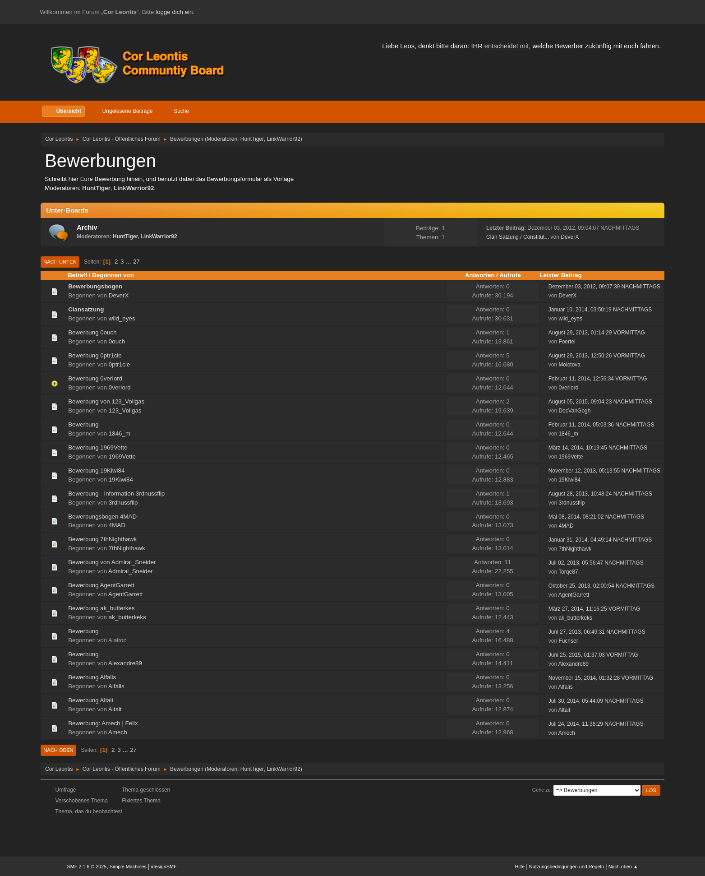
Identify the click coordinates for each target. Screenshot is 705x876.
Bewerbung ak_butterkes (101, 608)
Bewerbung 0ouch (92, 332)
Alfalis (116, 686)
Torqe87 (568, 572)
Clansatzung (86, 309)
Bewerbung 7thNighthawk (102, 539)
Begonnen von (117, 275)
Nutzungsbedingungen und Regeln (566, 866)
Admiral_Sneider (130, 571)
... (129, 261)
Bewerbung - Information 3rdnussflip (116, 493)
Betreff (77, 275)
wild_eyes (122, 318)
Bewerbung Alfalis (92, 677)
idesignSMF (164, 866)
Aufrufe (510, 275)
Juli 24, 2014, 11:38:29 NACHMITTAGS (596, 724)
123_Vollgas (125, 410)
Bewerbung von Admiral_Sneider (112, 562)
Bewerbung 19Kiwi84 (96, 470)
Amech (117, 732)
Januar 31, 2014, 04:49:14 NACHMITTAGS (600, 540)
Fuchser (568, 641)
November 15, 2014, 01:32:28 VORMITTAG (600, 678)
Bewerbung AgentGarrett (101, 585)
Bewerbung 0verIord (95, 378)
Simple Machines (128, 866)
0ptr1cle (119, 364)
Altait (115, 709)
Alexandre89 (125, 663)
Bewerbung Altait (90, 700)
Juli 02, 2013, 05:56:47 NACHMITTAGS (596, 563)
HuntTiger (252, 139)
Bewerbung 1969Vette (97, 447)
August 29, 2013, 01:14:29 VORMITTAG (596, 332)
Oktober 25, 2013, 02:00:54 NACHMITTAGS (601, 586)
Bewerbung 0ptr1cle (95, 355)
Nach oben (58, 750)
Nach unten (59, 261)
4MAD (117, 525)
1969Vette (122, 456)
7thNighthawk (127, 548)
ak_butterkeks (127, 617)
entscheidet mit (506, 46)
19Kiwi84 (121, 479)
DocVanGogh (574, 411)
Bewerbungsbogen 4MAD (102, 516)
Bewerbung (83, 424)
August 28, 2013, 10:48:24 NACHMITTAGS (600, 494)
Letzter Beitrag (560, 275)
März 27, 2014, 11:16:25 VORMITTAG (594, 609)
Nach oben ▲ (623, 866)
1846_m (119, 433)
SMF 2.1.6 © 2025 (86, 866)
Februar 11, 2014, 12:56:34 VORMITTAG (597, 378)
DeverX (570, 237)
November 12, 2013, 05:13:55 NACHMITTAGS (604, 471)
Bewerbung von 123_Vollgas (106, 401)
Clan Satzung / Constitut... (517, 237)
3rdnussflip (123, 502)
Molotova (569, 365)
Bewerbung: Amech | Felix (103, 723)
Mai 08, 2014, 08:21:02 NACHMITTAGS (596, 517)
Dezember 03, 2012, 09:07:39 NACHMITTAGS (604, 286)
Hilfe (520, 866)
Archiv (87, 227)
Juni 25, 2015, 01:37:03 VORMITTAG (593, 655)
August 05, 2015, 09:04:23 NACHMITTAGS (600, 402)
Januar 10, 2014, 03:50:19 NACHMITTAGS (600, 309)
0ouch (117, 341)
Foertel (566, 341)
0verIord (120, 387)
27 (136, 261)
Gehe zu (541, 790)
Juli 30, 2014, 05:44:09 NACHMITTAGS (596, 701)
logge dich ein (174, 12)
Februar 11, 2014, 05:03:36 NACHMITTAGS (601, 425)
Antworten (480, 275)
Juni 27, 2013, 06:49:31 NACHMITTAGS (596, 632)
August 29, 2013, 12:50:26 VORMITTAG (596, 355)
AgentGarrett (125, 594)
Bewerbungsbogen (95, 286)
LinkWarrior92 (283, 139)
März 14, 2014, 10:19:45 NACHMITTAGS (598, 448)
